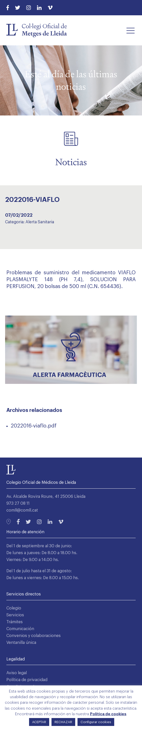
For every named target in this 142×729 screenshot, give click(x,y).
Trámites (14, 622)
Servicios (15, 615)
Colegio (13, 608)
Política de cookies (108, 714)
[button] (130, 30)
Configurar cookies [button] (96, 722)
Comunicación (20, 629)
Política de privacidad (26, 680)
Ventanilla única (21, 643)
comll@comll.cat (22, 510)
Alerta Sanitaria (39, 222)
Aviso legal (16, 673)
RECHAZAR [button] (63, 722)
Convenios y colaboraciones (33, 636)
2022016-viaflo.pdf (34, 425)
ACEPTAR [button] (39, 722)
